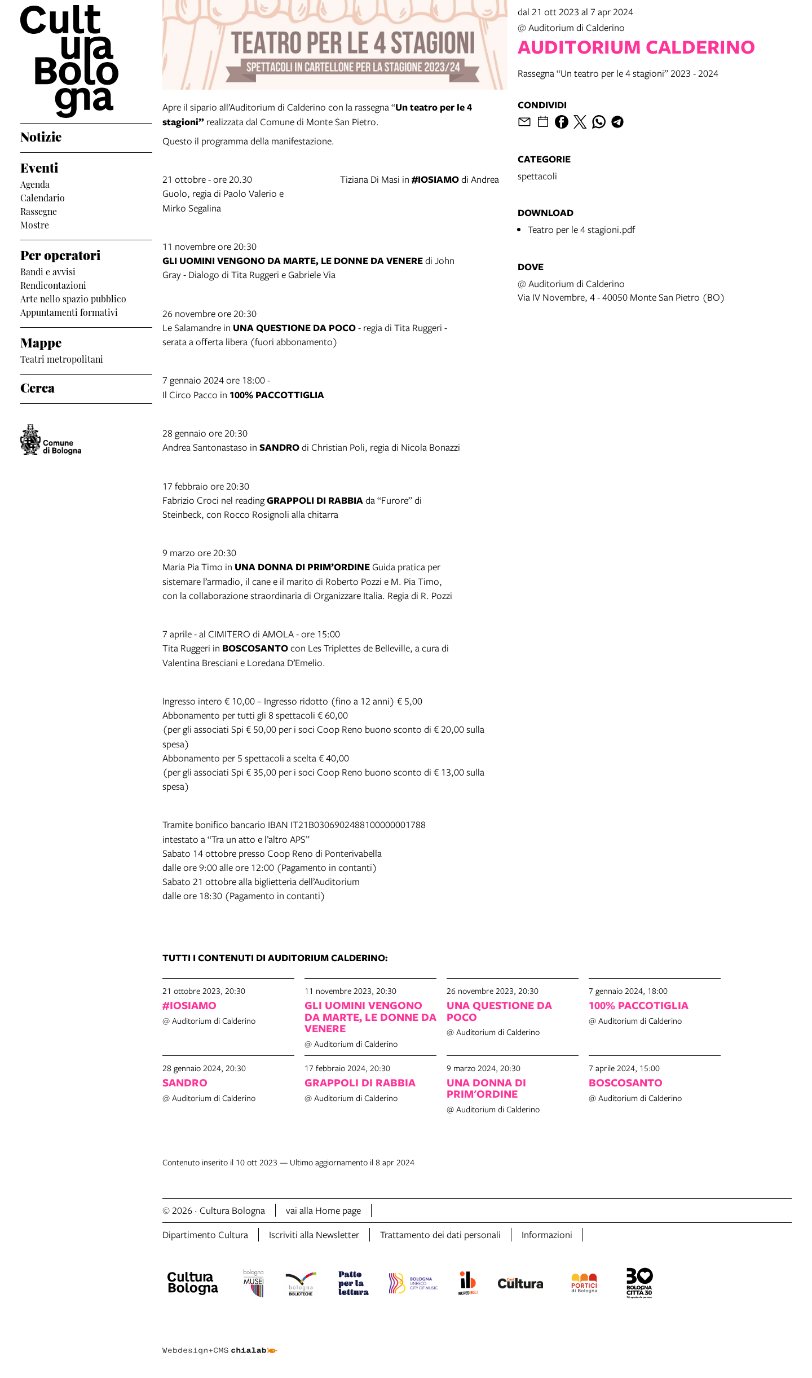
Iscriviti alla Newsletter (314, 1234)
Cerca (37, 386)
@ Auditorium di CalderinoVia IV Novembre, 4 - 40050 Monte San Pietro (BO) (621, 290)
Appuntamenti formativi (69, 311)
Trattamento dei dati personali (440, 1234)
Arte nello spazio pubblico (73, 297)
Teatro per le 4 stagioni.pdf (581, 229)
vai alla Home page (323, 1210)
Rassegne (38, 210)
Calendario (42, 196)
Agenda (35, 183)
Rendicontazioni (53, 284)
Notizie (40, 135)
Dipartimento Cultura (205, 1234)
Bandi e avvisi (48, 270)
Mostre (34, 224)
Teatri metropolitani (61, 358)
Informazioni (547, 1234)
